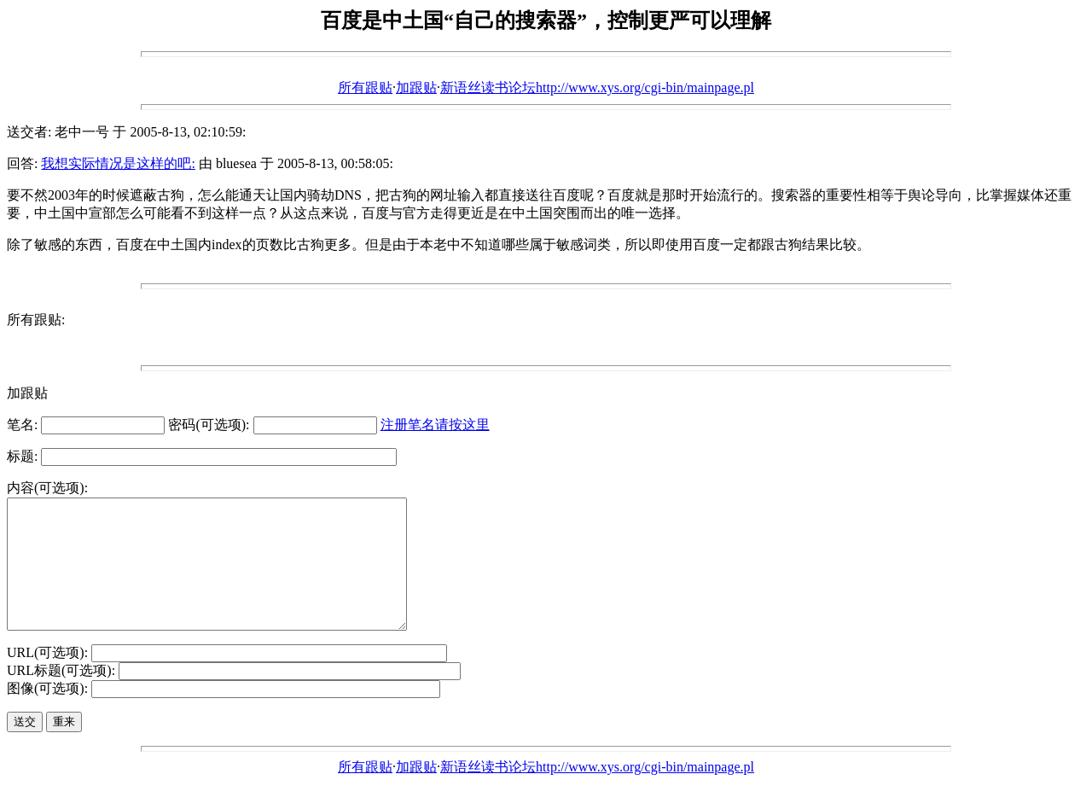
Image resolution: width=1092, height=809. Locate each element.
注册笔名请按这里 (435, 424)
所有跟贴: (36, 319)
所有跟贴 (365, 87)
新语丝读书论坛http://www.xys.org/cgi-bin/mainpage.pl (597, 87)
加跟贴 (416, 87)
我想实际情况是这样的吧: (118, 163)
